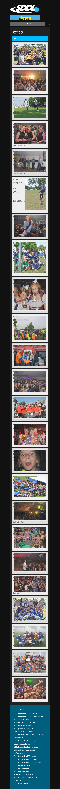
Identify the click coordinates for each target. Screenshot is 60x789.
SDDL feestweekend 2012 (22, 771)
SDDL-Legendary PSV (21, 719)
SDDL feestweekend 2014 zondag (25, 759)
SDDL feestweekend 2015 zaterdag (26, 747)
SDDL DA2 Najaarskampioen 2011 (25, 778)
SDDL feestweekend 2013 (22, 768)
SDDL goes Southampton (22, 744)
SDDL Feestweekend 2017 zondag (25, 713)
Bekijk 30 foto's (19, 145)
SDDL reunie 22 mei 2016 (22, 726)
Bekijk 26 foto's (19, 173)
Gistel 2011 (17, 781)
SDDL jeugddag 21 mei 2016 (24, 729)
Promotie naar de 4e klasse (23, 774)
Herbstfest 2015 (19, 738)
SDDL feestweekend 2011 (22, 784)
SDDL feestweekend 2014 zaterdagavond (28, 762)
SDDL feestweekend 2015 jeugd (25, 741)
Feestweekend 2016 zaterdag (24, 732)
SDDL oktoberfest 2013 (22, 765)
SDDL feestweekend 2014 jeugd (25, 756)
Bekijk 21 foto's (19, 522)
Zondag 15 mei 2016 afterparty (24, 722)
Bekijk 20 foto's (19, 201)
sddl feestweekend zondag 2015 (25, 750)
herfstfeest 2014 (19, 753)
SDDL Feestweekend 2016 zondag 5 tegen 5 (29, 735)
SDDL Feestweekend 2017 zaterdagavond (28, 716)
